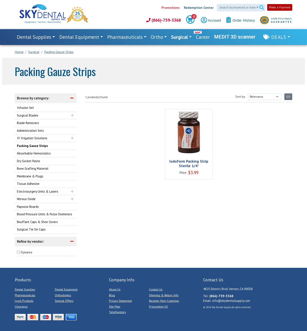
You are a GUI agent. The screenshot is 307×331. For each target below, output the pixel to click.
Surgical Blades (27, 115)
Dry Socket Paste (28, 161)
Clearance (21, 307)
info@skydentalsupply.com (231, 301)
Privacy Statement (120, 301)
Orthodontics (63, 295)
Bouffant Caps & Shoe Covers (37, 222)
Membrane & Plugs (30, 176)
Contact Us (155, 289)
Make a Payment (279, 7)
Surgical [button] (179, 37)
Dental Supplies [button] (34, 37)
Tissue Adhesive (28, 184)
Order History (240, 20)
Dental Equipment (66, 289)
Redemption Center (199, 7)
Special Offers (64, 301)
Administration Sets (30, 131)
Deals (278, 37)
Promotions (170, 7)
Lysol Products (24, 301)
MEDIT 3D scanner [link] (234, 37)
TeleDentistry (117, 312)
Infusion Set (25, 108)
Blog (112, 295)
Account (211, 20)
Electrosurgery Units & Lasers (37, 191)
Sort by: (240, 97)
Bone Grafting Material (32, 168)
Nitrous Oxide (26, 199)
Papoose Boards (28, 207)
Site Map (114, 307)
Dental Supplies (25, 289)
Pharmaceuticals (25, 295)
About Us (115, 289)
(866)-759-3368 (163, 20)
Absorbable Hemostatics (34, 153)
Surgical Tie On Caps (31, 229)
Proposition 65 (158, 307)
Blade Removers (28, 123)
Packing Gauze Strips (32, 146)
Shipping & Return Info (164, 295)
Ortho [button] (157, 37)
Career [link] (203, 37)
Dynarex (26, 252)
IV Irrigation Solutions (32, 138)
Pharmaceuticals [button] (125, 37)
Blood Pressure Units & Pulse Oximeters (44, 214)
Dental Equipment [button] (79, 37)
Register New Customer (164, 301)
